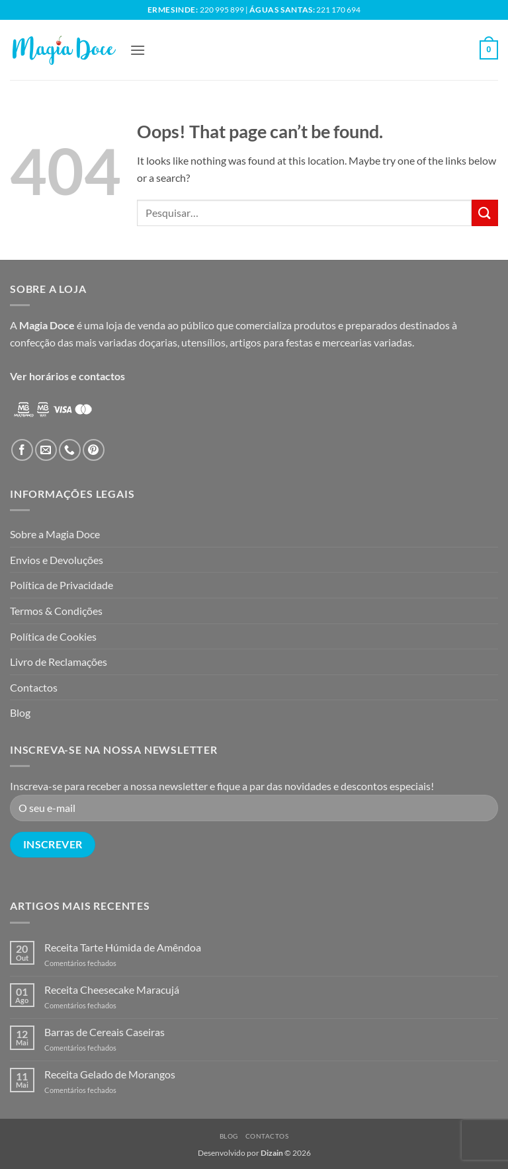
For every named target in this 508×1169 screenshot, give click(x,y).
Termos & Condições (56, 610)
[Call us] (70, 450)
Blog (20, 712)
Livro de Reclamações (58, 661)
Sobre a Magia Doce (55, 534)
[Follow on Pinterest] (94, 450)
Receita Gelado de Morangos (109, 1074)
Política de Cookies (53, 636)
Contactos (34, 687)
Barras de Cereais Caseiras (104, 1032)
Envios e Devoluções (56, 559)
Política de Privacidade (61, 585)
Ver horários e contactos (67, 376)
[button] (138, 50)
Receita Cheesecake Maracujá (111, 989)
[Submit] (485, 212)
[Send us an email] (46, 450)
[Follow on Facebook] (22, 450)
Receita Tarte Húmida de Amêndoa (122, 947)
